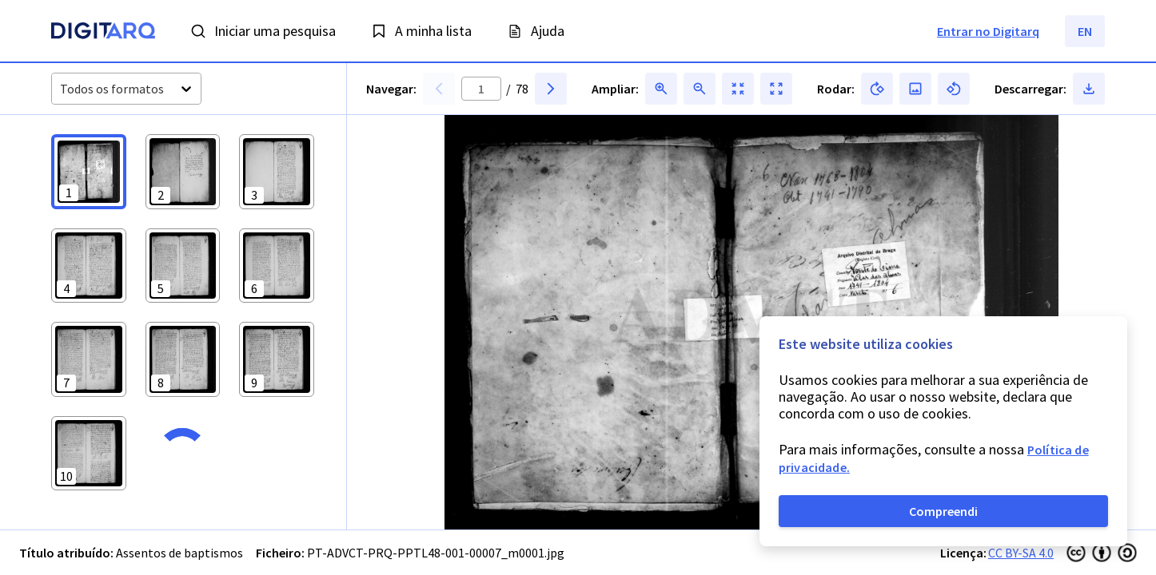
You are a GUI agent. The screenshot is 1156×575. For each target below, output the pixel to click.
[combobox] (61, 89)
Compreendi (943, 511)
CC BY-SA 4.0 (1021, 553)
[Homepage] (103, 32)
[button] (88, 171)
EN (1085, 31)
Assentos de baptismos (179, 553)
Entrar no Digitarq (988, 31)
